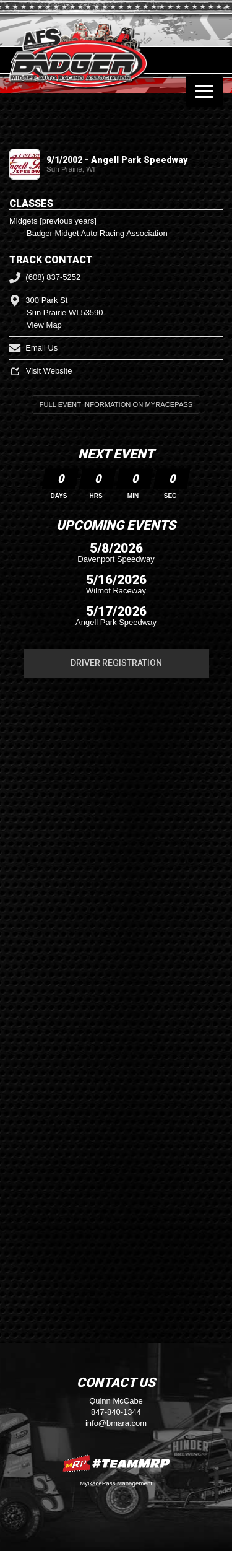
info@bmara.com (116, 1423)
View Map (44, 325)
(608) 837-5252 (44, 277)
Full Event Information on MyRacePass (116, 404)
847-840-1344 (116, 1412)
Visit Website (40, 370)
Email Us (33, 347)
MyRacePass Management (116, 1483)
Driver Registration (116, 663)
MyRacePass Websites (116, 1463)
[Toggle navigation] (204, 91)
